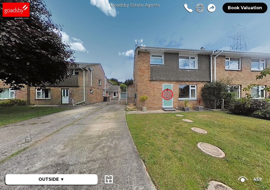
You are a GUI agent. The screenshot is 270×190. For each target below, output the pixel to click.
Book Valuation (245, 7)
